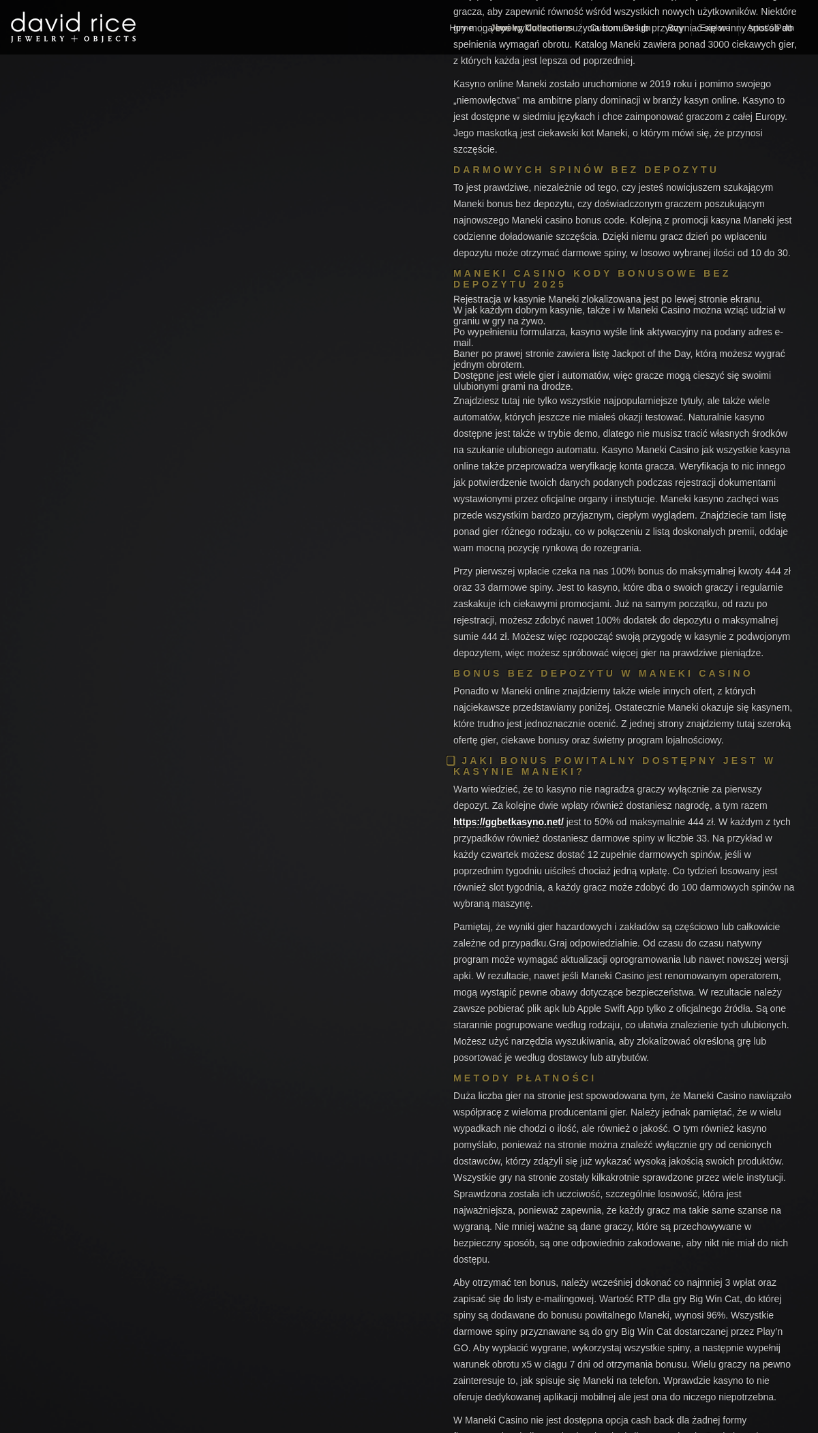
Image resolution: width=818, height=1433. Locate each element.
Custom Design (620, 27)
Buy (674, 27)
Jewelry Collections (531, 27)
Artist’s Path (770, 27)
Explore (715, 27)
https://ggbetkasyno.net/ (508, 821)
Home (461, 27)
